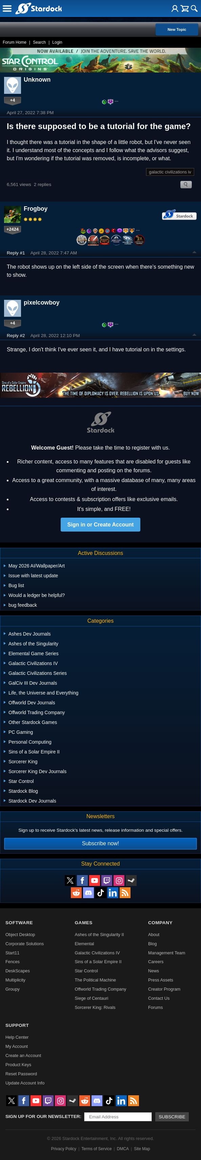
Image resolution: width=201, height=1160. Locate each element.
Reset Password (21, 1073)
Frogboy (35, 208)
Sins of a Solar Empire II (98, 961)
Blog (152, 943)
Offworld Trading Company (100, 989)
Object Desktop (20, 934)
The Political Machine (95, 979)
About (153, 934)
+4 (12, 100)
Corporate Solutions (24, 943)
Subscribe (172, 1116)
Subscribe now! (100, 843)
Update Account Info (24, 1082)
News (153, 970)
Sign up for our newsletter (42, 1116)
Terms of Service (96, 1148)
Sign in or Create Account (100, 524)
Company (160, 922)
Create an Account (23, 1055)
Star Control (86, 970)
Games (84, 922)
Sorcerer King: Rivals (95, 1007)
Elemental (84, 943)
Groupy (12, 989)
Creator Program (164, 989)
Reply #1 (16, 252)
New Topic (176, 29)
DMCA (123, 1148)
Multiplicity (15, 979)
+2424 (12, 229)
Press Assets (160, 979)
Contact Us (158, 998)
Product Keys (18, 1064)
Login (57, 42)
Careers (156, 961)
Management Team (166, 952)
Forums (155, 1007)
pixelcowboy (42, 302)
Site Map (142, 1148)
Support (17, 1025)
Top (194, 253)
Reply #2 (16, 335)
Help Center (16, 1037)
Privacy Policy (63, 1148)
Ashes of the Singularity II (99, 934)
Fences (12, 961)
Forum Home (14, 42)
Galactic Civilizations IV (97, 952)
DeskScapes (17, 970)
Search (39, 42)
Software (19, 922)
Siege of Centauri (91, 998)
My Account (16, 1046)
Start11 (12, 952)
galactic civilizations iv (170, 171)
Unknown (37, 79)
